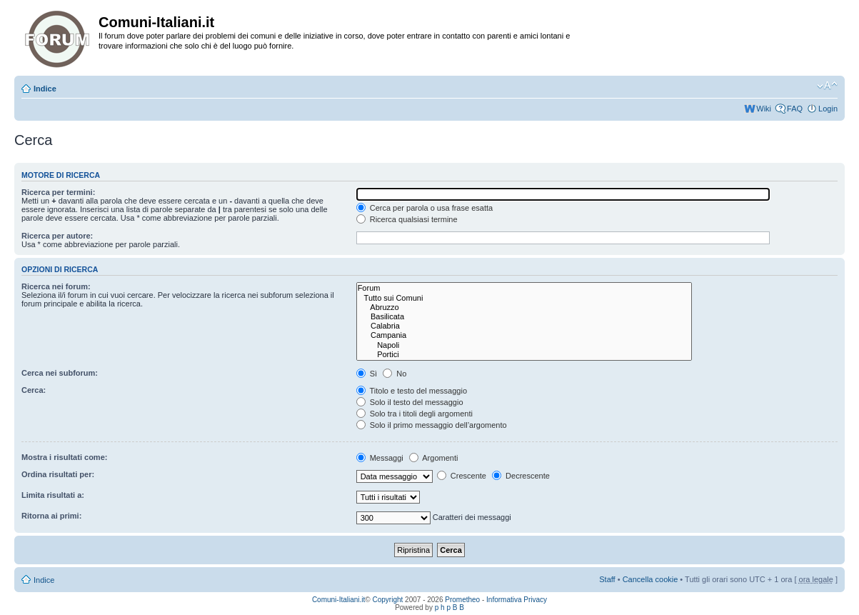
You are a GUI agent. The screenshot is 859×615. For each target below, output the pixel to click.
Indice (45, 88)
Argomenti (433, 458)
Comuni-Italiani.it (338, 600)
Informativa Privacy (516, 600)
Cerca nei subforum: (59, 373)
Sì (366, 373)
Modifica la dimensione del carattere (827, 85)
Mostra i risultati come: (64, 457)
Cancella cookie (650, 579)
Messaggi (379, 458)
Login (828, 108)
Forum (524, 288)
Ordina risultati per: (57, 474)
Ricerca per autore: (57, 235)
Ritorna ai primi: (51, 515)
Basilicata (524, 316)
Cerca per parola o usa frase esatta (424, 208)
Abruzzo (524, 307)
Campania (524, 335)
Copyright (388, 600)
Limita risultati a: (52, 495)
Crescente (461, 475)
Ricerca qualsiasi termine (407, 219)
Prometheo (462, 600)
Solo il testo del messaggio (409, 402)
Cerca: (33, 390)
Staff (607, 579)
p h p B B (449, 607)
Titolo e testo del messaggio (411, 390)
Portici (524, 354)
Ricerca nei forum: (56, 286)
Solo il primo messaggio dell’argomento (431, 425)
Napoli (524, 345)
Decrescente (521, 475)
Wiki (763, 108)
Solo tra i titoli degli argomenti (414, 413)
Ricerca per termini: (58, 192)
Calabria (524, 326)
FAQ (795, 108)
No (394, 373)
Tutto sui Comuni (524, 298)
